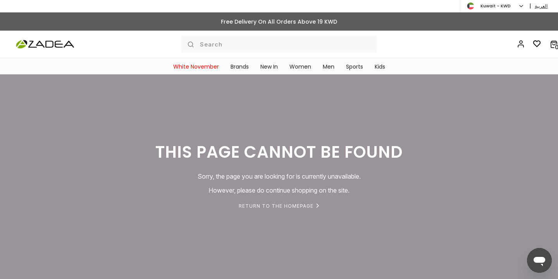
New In (269, 67)
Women (300, 67)
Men (328, 67)
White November (196, 67)
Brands (240, 67)
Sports (354, 67)
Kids (380, 67)
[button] (554, 44)
